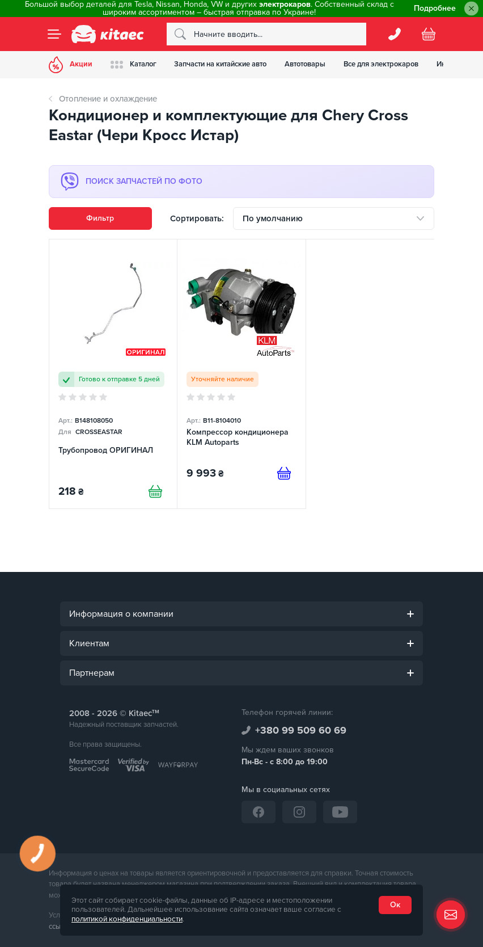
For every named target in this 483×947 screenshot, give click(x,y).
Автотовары (305, 64)
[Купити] (155, 491)
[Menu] (54, 34)
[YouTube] (340, 812)
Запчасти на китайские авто (221, 64)
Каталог (133, 64)
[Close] (471, 9)
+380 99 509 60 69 (300, 730)
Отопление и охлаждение (108, 99)
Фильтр (100, 218)
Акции (70, 64)
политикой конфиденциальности (127, 919)
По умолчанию (273, 218)
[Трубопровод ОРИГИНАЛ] (113, 373)
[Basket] (428, 34)
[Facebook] (259, 812)
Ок (395, 905)
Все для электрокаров (381, 64)
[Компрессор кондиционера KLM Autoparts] (241, 373)
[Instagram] (299, 812)
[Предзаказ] (284, 473)
